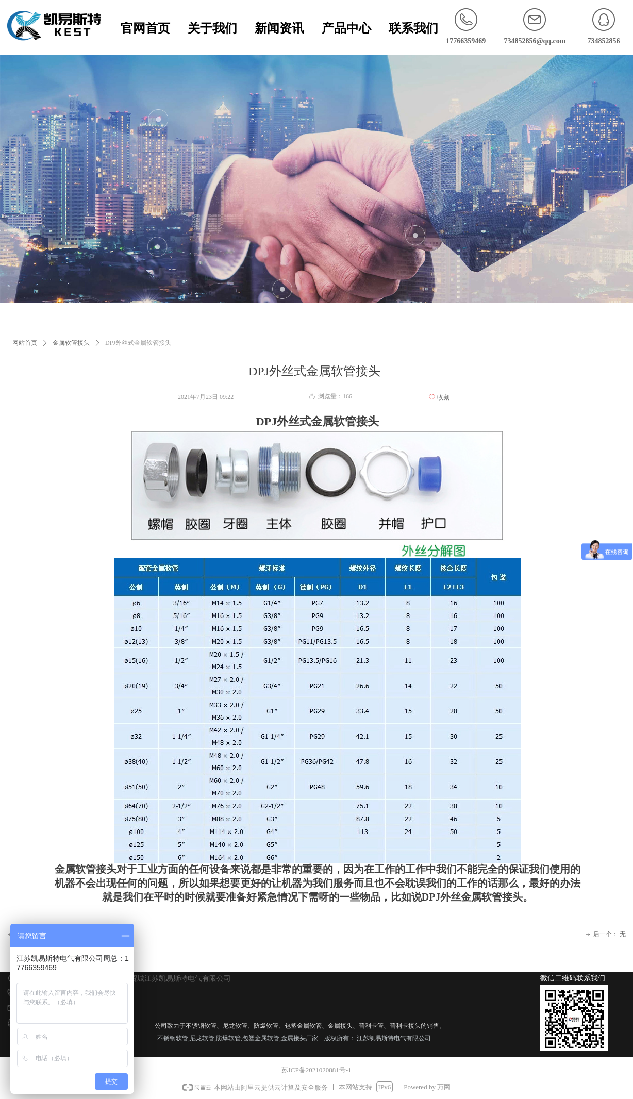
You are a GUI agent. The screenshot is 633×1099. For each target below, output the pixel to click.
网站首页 (24, 342)
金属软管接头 (71, 342)
